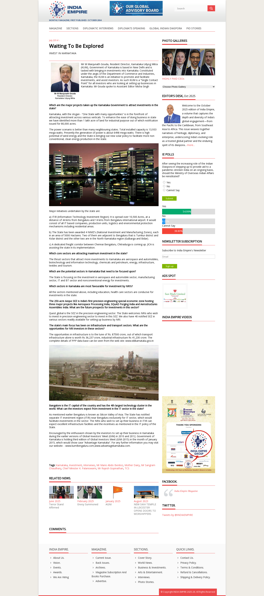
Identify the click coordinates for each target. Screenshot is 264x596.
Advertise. (99, 581)
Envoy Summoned (87, 504)
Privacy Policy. (186, 562)
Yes (169, 182)
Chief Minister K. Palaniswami (79, 468)
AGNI (109, 504)
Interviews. (142, 577)
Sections (72, 28)
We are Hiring (59, 577)
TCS (127, 468)
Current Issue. (101, 557)
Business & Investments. (150, 567)
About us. (56, 557)
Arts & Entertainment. (148, 572)
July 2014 (53, 40)
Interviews (89, 465)
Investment (75, 465)
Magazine (55, 28)
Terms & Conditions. (190, 567)
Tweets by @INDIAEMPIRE (177, 515)
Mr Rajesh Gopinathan (110, 468)
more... (191, 145)
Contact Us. (185, 557)
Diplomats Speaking (131, 28)
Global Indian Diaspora (165, 28)
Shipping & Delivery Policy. (193, 577)
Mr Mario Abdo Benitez (109, 465)
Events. (55, 567)
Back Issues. (100, 562)
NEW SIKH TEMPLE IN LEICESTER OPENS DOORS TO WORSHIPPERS (145, 509)
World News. (143, 562)
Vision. (55, 562)
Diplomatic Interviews (98, 28)
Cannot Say (173, 190)
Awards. (55, 572)
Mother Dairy (132, 465)
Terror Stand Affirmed (56, 506)
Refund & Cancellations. (192, 572)
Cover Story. (143, 557)
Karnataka (62, 465)
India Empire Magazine (186, 491)
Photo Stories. (144, 582)
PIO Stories (193, 28)
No (168, 186)
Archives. (98, 567)
